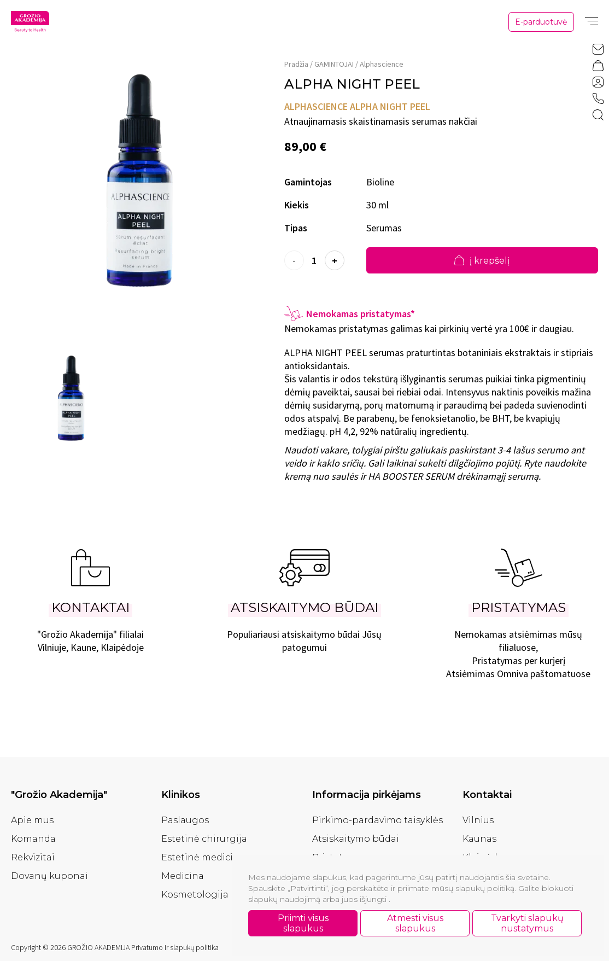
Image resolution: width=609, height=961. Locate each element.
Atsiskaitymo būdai (355, 839)
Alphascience (381, 64)
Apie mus (32, 820)
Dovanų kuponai (49, 876)
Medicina (182, 876)
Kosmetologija (195, 894)
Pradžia (296, 64)
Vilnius (478, 820)
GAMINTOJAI (334, 64)
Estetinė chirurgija (204, 839)
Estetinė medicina (203, 857)
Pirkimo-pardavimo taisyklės (377, 820)
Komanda (33, 839)
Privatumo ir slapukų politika (175, 947)
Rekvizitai (33, 857)
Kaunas (479, 839)
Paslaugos (185, 820)
